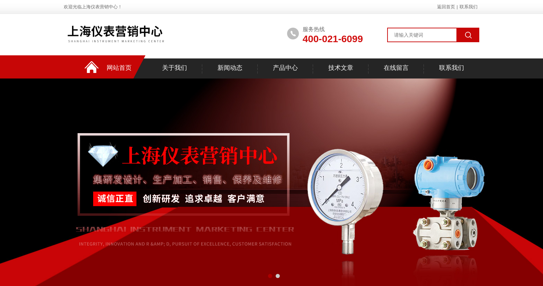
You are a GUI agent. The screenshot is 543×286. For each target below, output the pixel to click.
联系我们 (469, 6)
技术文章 (340, 67)
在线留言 (396, 67)
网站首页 (119, 67)
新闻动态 (229, 67)
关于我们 (174, 67)
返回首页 (446, 6)
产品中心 (285, 67)
